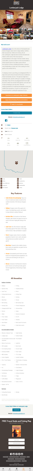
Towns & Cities (5, 456)
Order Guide (16, 439)
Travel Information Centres (14, 456)
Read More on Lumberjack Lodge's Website (16, 95)
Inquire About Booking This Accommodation (16, 100)
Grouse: (8, 253)
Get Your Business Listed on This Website (13, 460)
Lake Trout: (9, 227)
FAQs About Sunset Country (20, 458)
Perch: (7, 235)
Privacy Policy (24, 460)
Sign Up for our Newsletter (16, 447)
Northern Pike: (9, 216)
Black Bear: (9, 245)
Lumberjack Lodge (6, 49)
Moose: (8, 264)
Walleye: (8, 208)
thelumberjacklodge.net (19, 117)
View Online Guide (16, 443)
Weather (28, 456)
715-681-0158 (16, 113)
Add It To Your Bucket (16, 104)
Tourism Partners (23, 456)
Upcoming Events (11, 458)
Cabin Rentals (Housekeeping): (13, 198)
